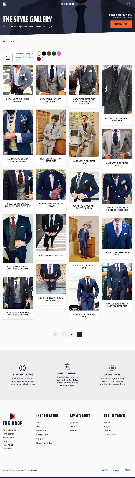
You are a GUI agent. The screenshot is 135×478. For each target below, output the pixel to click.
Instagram (107, 427)
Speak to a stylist (121, 24)
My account (74, 423)
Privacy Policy (41, 431)
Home (5, 41)
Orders (72, 427)
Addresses (73, 431)
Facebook (107, 423)
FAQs (38, 427)
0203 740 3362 (7, 449)
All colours (8, 58)
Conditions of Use (42, 435)
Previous (55, 334)
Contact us (39, 439)
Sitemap (39, 423)
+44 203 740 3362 (109, 435)
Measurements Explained (44, 443)
